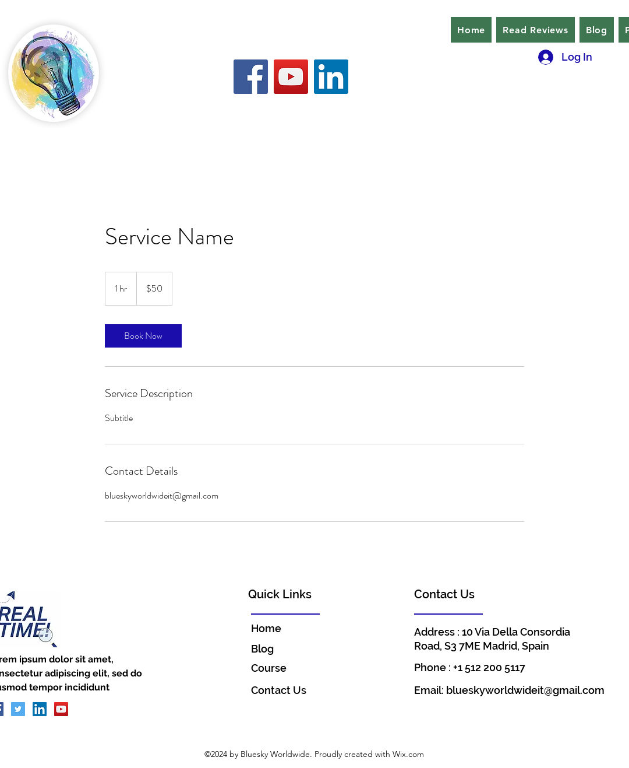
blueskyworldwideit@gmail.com (525, 690)
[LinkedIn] (331, 76)
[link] (143, 336)
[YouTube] (291, 76)
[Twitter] (18, 709)
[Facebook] (251, 76)
